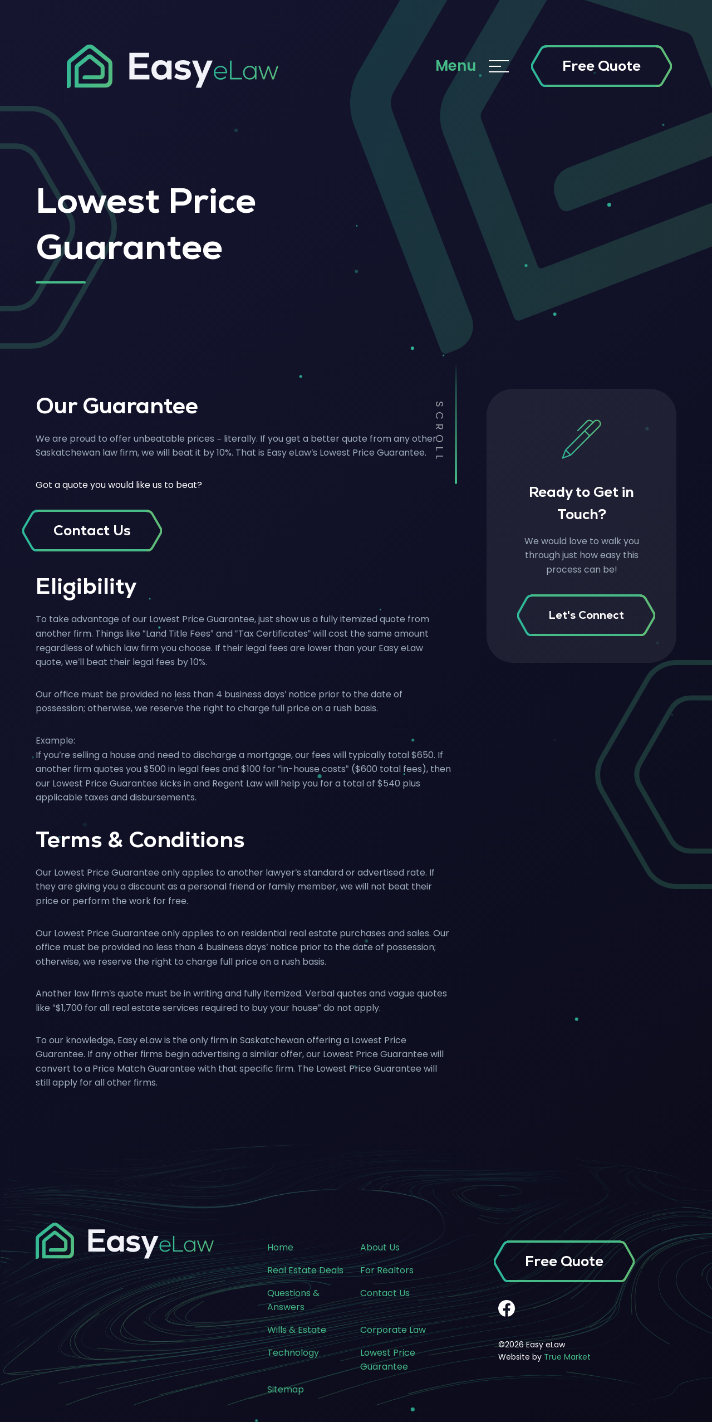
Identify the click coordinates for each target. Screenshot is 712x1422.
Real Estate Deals (305, 1270)
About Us (380, 1247)
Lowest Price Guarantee (387, 1359)
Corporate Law (393, 1329)
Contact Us (385, 1293)
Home (280, 1247)
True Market (567, 1356)
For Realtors (387, 1270)
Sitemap (285, 1389)
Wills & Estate (296, 1329)
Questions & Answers (293, 1300)
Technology (293, 1352)
